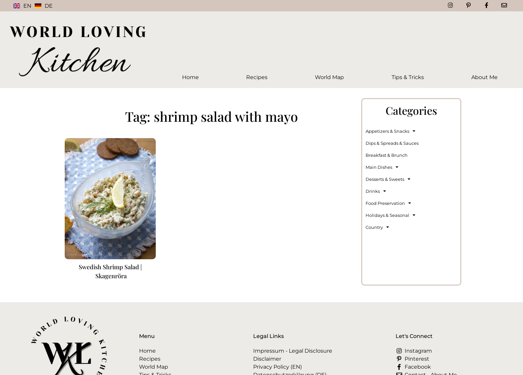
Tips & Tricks (408, 77)
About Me (484, 77)
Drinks (376, 191)
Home (190, 77)
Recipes (257, 77)
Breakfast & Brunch (387, 155)
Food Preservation (388, 203)
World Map (329, 77)
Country (377, 227)
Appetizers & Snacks (390, 131)
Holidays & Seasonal (390, 215)
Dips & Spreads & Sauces (392, 143)
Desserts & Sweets (388, 179)
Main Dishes (382, 167)
